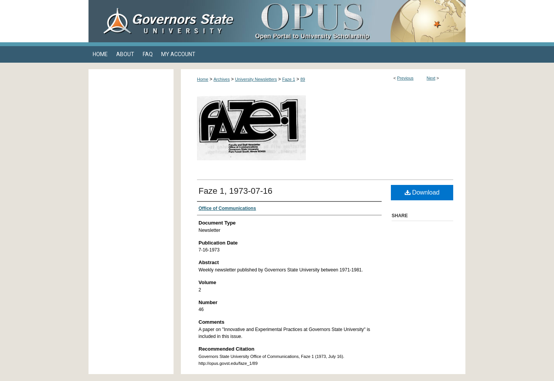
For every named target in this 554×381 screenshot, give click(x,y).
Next (431, 78)
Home (202, 79)
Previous (405, 78)
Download (422, 192)
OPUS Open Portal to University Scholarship (354, 21)
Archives (222, 79)
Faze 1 (288, 79)
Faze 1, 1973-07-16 (235, 191)
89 (302, 79)
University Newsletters (256, 79)
